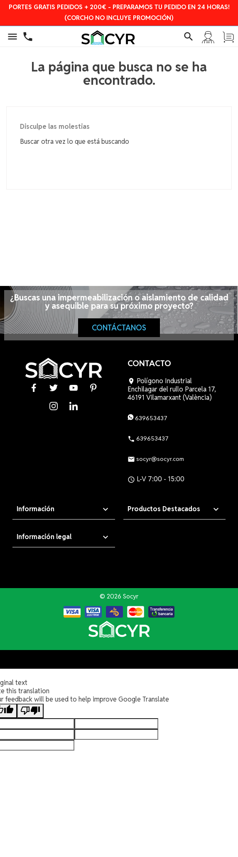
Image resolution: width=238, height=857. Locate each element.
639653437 (147, 418)
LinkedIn (73, 405)
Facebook (33, 387)
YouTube (73, 387)
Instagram (53, 405)
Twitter (53, 387)
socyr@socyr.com (156, 459)
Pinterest (93, 387)
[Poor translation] (30, 711)
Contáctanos (119, 327)
